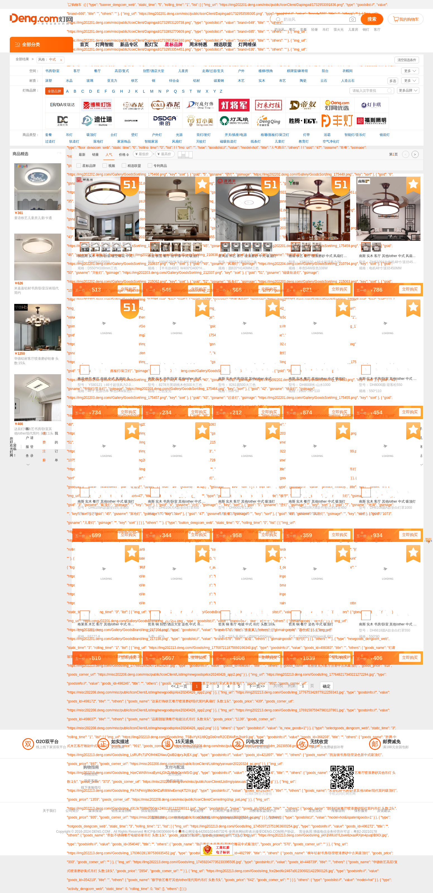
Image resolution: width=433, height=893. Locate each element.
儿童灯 (280, 141)
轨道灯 (74, 141)
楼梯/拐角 (266, 71)
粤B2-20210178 (365, 832)
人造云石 (348, 81)
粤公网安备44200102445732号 (203, 832)
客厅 (377, 30)
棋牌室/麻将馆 (297, 71)
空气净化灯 (331, 141)
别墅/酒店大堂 (153, 71)
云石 (323, 81)
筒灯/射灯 (204, 135)
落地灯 (98, 141)
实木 (262, 81)
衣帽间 (348, 71)
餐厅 (292, 30)
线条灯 (256, 141)
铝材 (196, 81)
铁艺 (134, 81)
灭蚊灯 (201, 141)
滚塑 (48, 81)
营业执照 (305, 832)
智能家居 (151, 141)
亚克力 (112, 81)
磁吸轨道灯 (228, 141)
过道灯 (50, 141)
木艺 (241, 81)
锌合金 (174, 81)
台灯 (114, 135)
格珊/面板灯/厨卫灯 (275, 135)
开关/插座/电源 (236, 135)
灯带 (306, 135)
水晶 (69, 81)
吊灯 (325, 30)
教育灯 (304, 141)
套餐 (303, 30)
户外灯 (157, 135)
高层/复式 (122, 71)
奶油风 (279, 30)
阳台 (325, 71)
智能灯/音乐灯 (355, 135)
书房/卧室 (52, 71)
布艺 (282, 81)
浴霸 (327, 135)
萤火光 (339, 30)
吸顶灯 (92, 135)
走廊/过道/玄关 (213, 71)
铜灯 (366, 30)
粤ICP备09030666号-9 (160, 832)
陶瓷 (303, 81)
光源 (179, 135)
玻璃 (90, 81)
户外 (241, 71)
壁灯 (134, 135)
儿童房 (353, 30)
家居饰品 (124, 141)
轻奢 (314, 30)
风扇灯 (177, 141)
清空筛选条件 (407, 60)
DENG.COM (242, 835)
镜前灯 (385, 135)
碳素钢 (219, 81)
